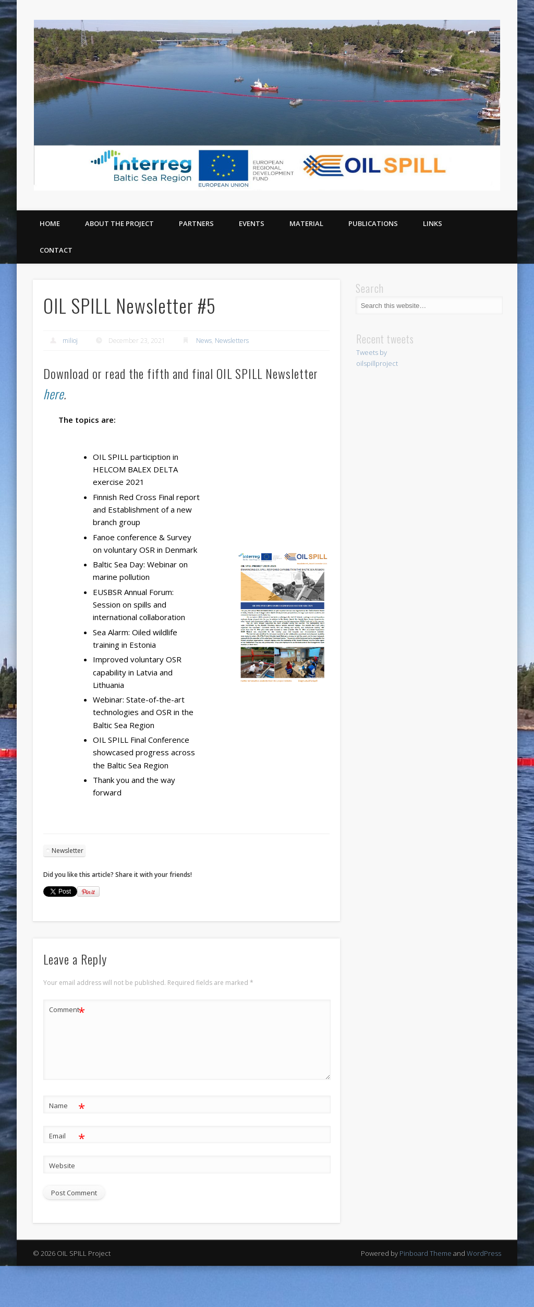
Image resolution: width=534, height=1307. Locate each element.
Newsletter (67, 850)
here (53, 393)
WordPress (484, 1253)
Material (306, 223)
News (204, 340)
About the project (119, 223)
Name (67, 1106)
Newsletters (232, 340)
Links (432, 223)
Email (67, 1136)
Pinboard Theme (425, 1253)
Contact (56, 250)
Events (251, 223)
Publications (373, 223)
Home (50, 223)
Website (62, 1165)
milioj (70, 340)
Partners (196, 223)
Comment (67, 1010)
